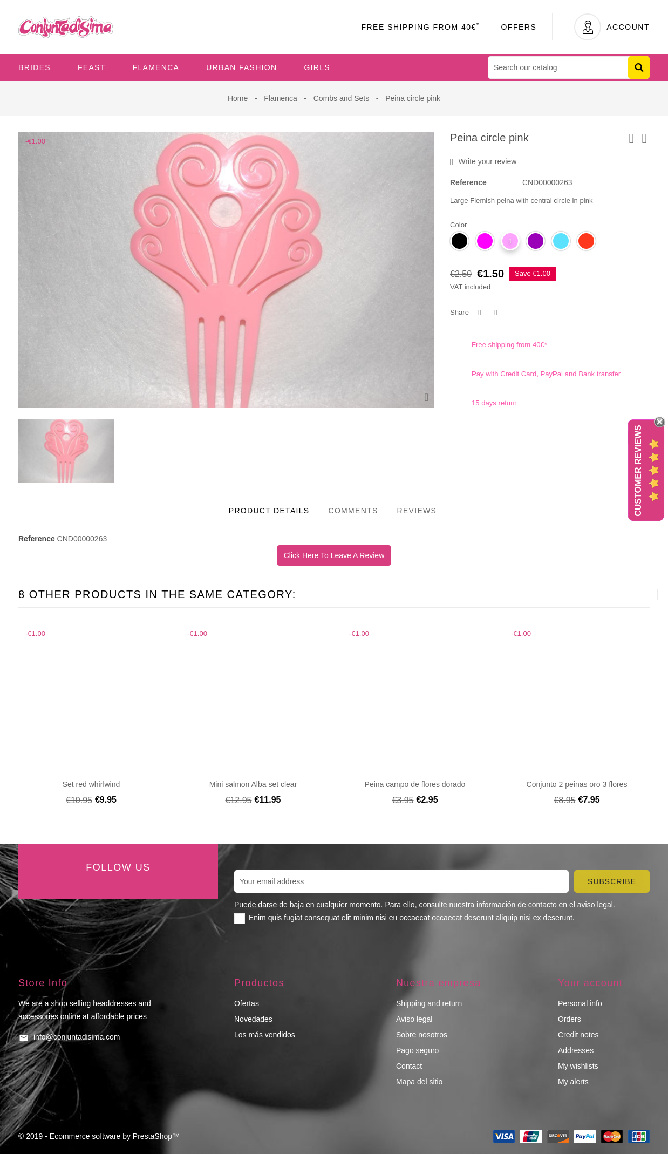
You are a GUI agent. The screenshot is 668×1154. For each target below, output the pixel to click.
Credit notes (578, 1034)
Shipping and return (429, 1003)
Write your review (483, 162)
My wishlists (578, 1066)
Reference (468, 182)
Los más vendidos (264, 1034)
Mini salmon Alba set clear (253, 784)
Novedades (253, 1019)
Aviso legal (414, 1019)
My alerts (573, 1081)
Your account (590, 982)
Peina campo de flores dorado (415, 784)
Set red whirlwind (91, 784)
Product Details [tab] (269, 510)
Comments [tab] (353, 510)
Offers (518, 27)
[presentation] (630, 594)
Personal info (580, 1003)
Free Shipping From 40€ (420, 27)
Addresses (576, 1050)
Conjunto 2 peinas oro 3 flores (577, 784)
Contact (409, 1066)
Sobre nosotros (421, 1034)
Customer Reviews (638, 471)
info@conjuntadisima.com (76, 1037)
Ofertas (246, 1003)
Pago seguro (417, 1050)
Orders (569, 1019)
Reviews (417, 510)
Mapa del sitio (419, 1081)
